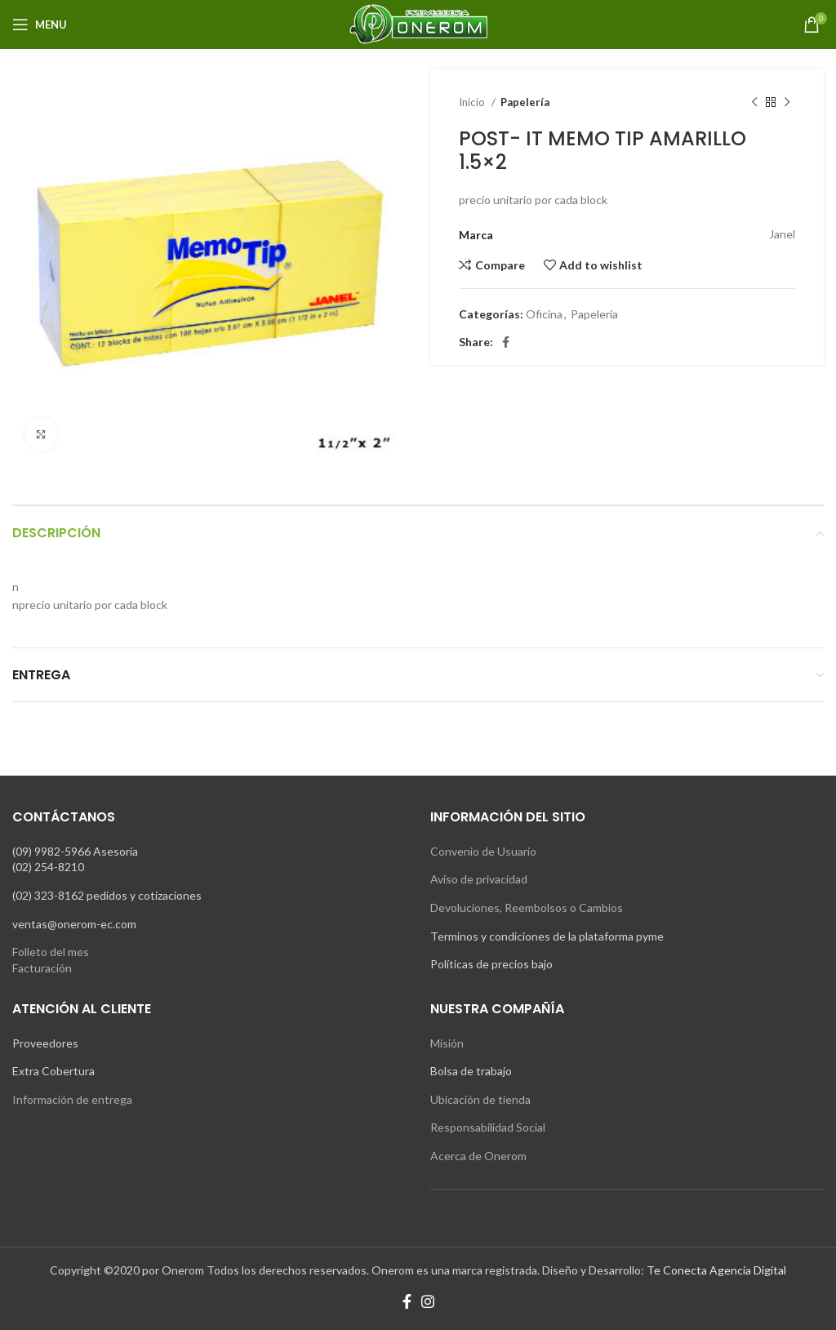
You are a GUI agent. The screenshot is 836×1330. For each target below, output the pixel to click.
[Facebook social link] (505, 342)
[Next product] (787, 103)
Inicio (473, 102)
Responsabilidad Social (487, 1127)
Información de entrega (72, 1099)
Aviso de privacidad (478, 879)
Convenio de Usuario (483, 851)
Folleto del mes (50, 952)
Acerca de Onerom (478, 1156)
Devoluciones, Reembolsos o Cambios (526, 907)
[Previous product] (754, 103)
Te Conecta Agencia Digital (716, 1270)
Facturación (42, 968)
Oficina (544, 314)
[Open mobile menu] (39, 24)
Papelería (524, 102)
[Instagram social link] (427, 1301)
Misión (447, 1043)
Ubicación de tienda (480, 1099)
